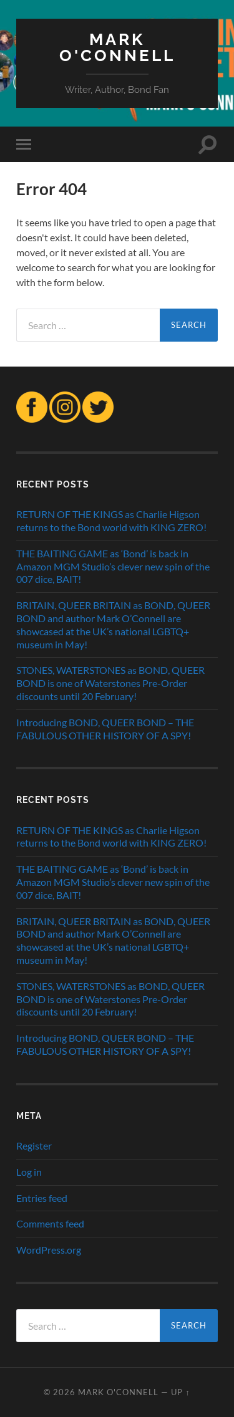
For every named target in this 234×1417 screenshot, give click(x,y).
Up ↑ (180, 1392)
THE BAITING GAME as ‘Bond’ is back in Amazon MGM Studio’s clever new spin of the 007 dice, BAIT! (113, 566)
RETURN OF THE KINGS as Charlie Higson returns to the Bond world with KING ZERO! (111, 520)
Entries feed (41, 1198)
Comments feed (50, 1223)
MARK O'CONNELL (117, 47)
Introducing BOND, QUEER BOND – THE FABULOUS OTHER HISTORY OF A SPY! (105, 728)
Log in (29, 1172)
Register (34, 1145)
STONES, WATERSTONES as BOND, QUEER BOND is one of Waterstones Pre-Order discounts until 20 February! (110, 683)
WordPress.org (48, 1250)
